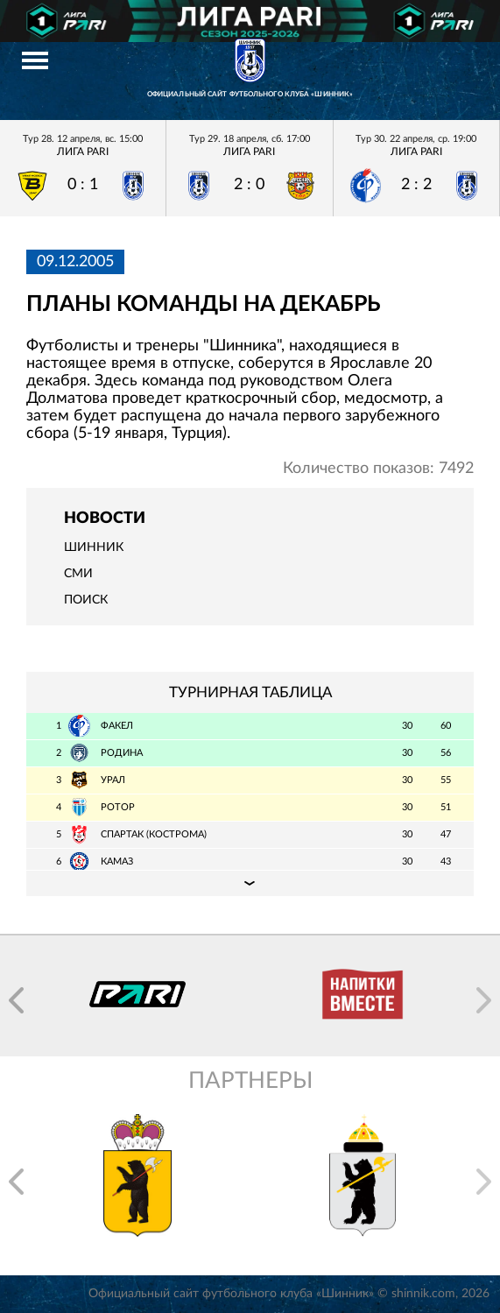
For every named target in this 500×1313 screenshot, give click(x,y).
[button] (16, 1000)
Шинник (93, 547)
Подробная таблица (250, 883)
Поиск (86, 600)
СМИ (78, 574)
